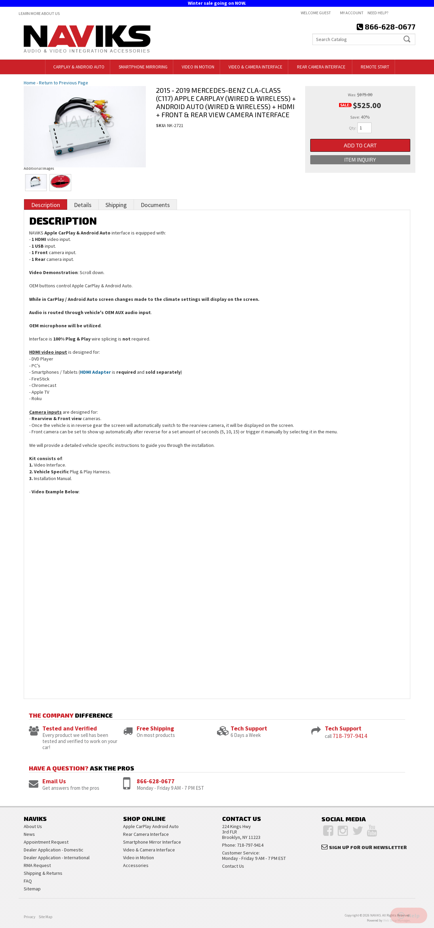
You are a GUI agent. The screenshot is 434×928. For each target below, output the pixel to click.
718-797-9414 (350, 736)
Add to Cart (360, 145)
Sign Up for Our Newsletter (368, 847)
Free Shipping (155, 728)
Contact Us (233, 866)
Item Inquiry (360, 160)
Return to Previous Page (63, 83)
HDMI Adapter (95, 372)
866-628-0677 (156, 781)
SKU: (161, 125)
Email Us (54, 781)
